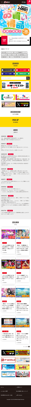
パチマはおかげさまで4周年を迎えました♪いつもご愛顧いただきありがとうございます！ (15, 182)
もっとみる (25, 346)
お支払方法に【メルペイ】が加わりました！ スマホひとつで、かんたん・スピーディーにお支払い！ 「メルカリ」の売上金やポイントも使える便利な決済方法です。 (15, 190)
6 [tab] (17, 34)
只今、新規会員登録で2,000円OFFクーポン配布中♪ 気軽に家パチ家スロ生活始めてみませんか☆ (18, 40)
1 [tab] (11, 34)
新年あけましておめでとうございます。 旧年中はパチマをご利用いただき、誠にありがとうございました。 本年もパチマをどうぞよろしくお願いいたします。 (14, 148)
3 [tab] (13, 34)
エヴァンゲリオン (9, 52)
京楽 (22, 54)
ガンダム (15, 52)
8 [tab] (19, 34)
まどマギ (25, 54)
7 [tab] (18, 34)
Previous (2, 21)
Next (29, 21)
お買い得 (3, 52)
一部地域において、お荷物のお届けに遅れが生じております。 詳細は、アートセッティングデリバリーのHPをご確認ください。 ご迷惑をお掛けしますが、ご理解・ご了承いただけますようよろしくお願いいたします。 (15, 173)
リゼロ (18, 54)
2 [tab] (12, 34)
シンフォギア (4, 54)
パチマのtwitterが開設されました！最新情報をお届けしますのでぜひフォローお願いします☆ (15, 213)
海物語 (20, 52)
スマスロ (14, 54)
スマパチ (9, 54)
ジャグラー (25, 52)
